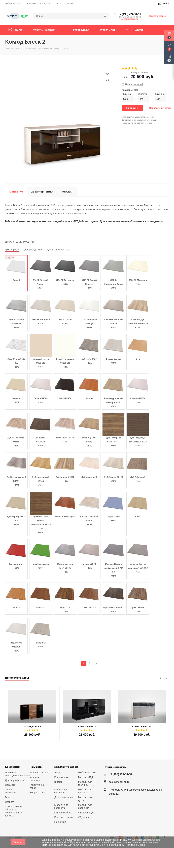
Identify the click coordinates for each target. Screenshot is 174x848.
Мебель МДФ (85, 777)
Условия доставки (35, 779)
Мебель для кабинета (61, 806)
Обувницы (84, 817)
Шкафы (58, 781)
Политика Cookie (135, 844)
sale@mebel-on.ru (129, 19)
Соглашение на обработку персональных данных (14, 811)
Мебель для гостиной (85, 783)
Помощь (36, 767)
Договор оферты (14, 780)
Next (166, 678)
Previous (161, 678)
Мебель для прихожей (85, 791)
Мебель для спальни (61, 791)
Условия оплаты (39, 772)
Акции (57, 772)
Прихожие (60, 821)
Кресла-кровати (63, 817)
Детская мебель (63, 797)
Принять (18, 842)
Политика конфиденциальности (17, 774)
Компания (12, 767)
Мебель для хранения (85, 806)
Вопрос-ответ (37, 792)
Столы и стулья (87, 812)
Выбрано (9, 257)
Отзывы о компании (10, 791)
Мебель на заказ (87, 772)
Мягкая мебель (63, 812)
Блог (7, 797)
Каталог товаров (66, 767)
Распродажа (61, 777)
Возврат (9, 801)
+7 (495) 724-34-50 (129, 14)
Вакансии (10, 784)
